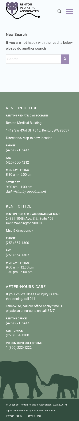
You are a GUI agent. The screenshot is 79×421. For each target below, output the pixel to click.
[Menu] (67, 11)
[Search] (57, 11)
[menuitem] (57, 11)
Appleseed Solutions (43, 410)
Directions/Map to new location (29, 138)
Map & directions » (19, 230)
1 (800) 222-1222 (19, 348)
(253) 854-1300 (17, 243)
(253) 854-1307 (17, 255)
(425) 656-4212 (17, 162)
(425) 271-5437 (17, 150)
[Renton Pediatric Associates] (33, 10)
